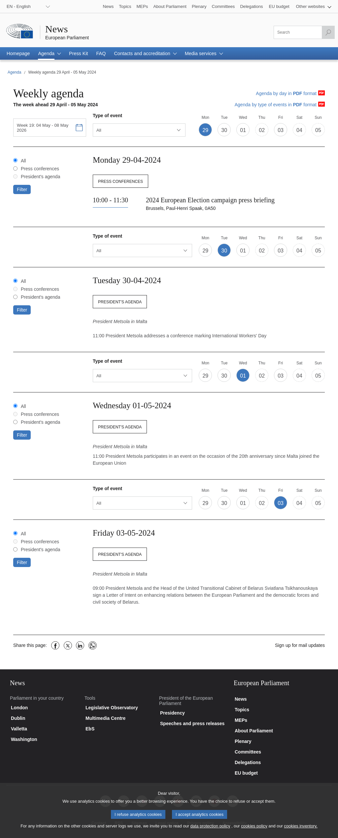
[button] (314, 6)
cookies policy (254, 828)
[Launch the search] (328, 32)
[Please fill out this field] (304, 32)
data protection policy (210, 828)
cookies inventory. (300, 828)
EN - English (19, 6)
